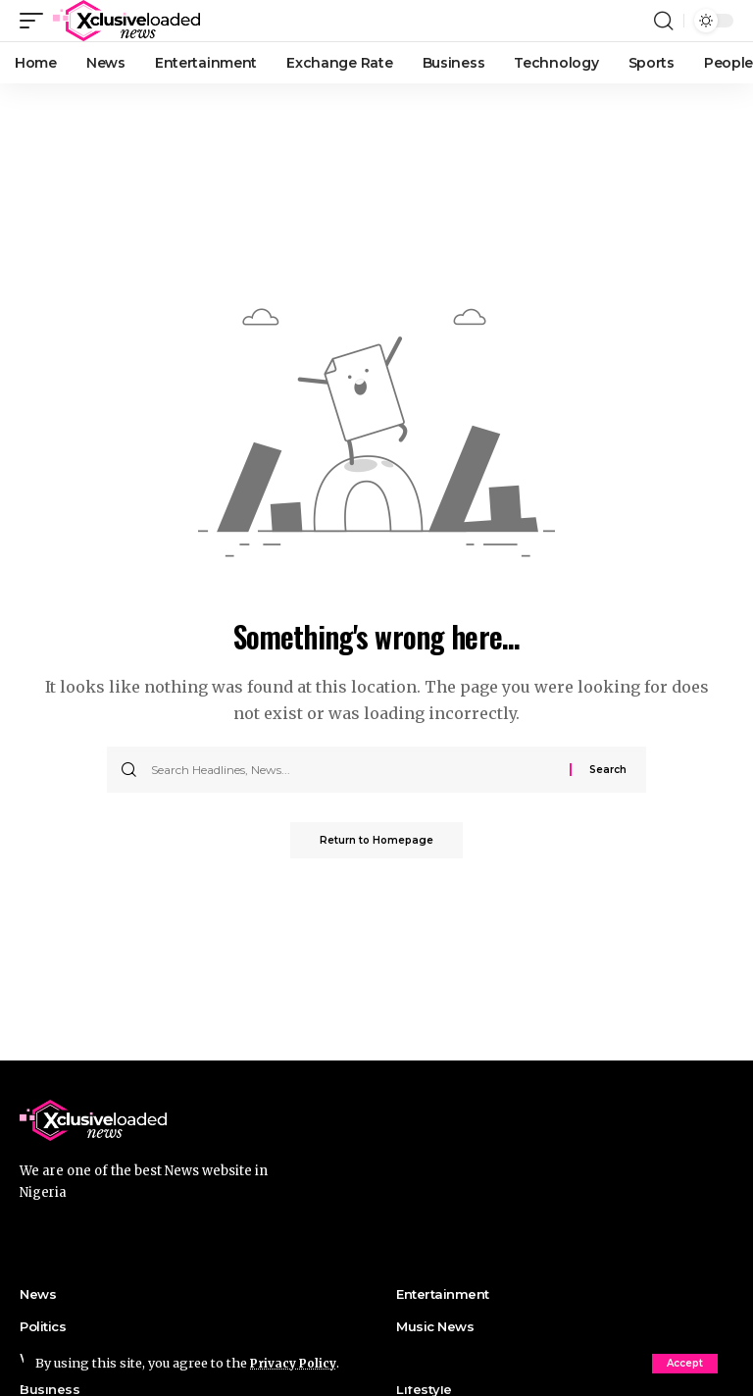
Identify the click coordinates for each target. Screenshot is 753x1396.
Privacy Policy (296, 1362)
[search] (663, 20)
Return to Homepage (376, 841)
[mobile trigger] (36, 20)
